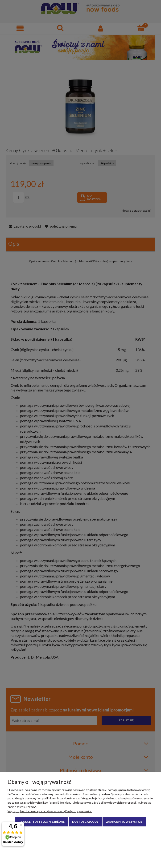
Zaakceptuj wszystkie (124, 821)
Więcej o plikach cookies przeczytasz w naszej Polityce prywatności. (50, 811)
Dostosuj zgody (85, 821)
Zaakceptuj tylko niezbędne (42, 821)
